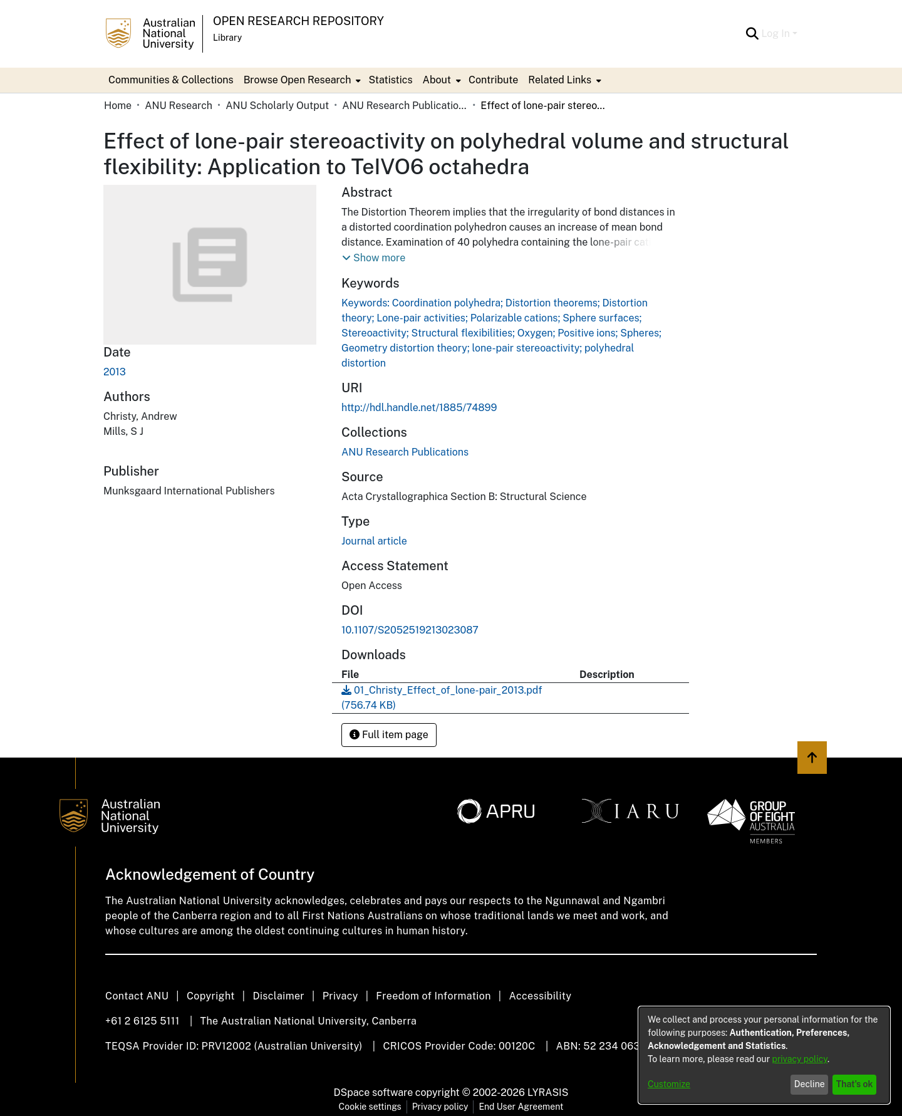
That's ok (854, 1084)
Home (118, 106)
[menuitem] (301, 80)
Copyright (211, 996)
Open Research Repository (298, 21)
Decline (809, 1084)
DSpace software (373, 1092)
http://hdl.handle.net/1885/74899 (419, 408)
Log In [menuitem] (775, 33)
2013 (114, 372)
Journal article (374, 541)
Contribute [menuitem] (493, 80)
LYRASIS (547, 1092)
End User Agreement (521, 1107)
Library (227, 38)
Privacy (340, 996)
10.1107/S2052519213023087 (410, 630)
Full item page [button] (389, 735)
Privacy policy (440, 1107)
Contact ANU (136, 996)
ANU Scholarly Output (277, 106)
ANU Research (178, 106)
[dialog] (764, 1055)
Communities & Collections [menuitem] (171, 80)
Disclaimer (278, 996)
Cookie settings (370, 1107)
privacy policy (799, 1059)
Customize (669, 1084)
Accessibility (540, 996)
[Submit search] (752, 33)
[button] (373, 258)
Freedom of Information (433, 996)
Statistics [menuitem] (390, 80)
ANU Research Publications (404, 106)
